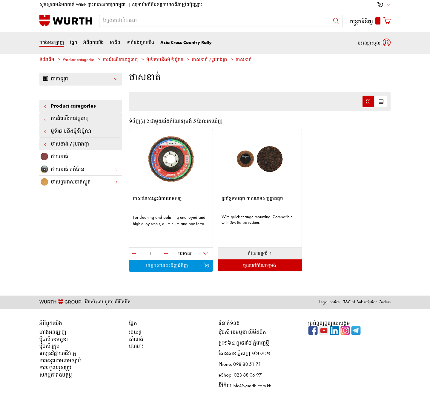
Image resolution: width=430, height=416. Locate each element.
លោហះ (136, 346)
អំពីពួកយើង (93, 42)
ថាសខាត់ (244, 60)
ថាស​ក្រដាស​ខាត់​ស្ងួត (78, 182)
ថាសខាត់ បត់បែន (78, 169)
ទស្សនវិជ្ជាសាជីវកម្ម (57, 353)
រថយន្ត (135, 332)
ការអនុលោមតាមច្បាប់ (60, 360)
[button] (374, 42)
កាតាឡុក (80, 79)
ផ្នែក (73, 42)
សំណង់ (136, 339)
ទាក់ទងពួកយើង (140, 42)
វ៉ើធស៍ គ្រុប (49, 346)
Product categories (78, 60)
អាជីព (115, 42)
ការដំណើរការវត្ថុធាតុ (120, 60)
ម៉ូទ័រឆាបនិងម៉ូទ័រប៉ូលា (164, 60)
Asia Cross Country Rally (186, 42)
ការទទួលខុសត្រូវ (55, 368)
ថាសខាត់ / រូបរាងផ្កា (209, 60)
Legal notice (329, 302)
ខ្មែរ (380, 5)
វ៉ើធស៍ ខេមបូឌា (53, 339)
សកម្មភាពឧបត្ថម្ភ (55, 375)
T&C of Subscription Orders (367, 302)
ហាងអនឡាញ (51, 42)
